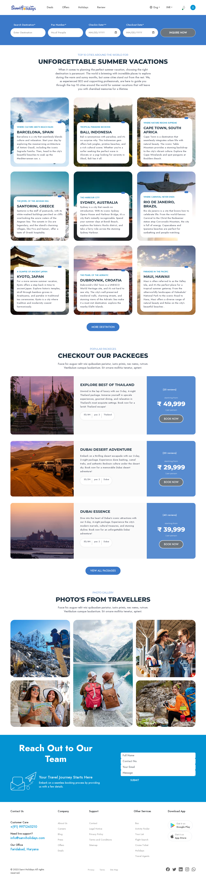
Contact (93, 824)
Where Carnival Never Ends (159, 196)
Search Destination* (24, 25)
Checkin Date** (97, 25)
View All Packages (103, 571)
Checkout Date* (135, 25)
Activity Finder (142, 829)
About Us (62, 824)
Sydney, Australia (99, 202)
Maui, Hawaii (157, 276)
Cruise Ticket (141, 845)
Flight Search (141, 840)
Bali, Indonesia (96, 132)
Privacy (91, 870)
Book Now (171, 419)
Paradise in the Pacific (156, 271)
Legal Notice (95, 829)
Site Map (114, 870)
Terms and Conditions (100, 840)
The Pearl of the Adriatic (94, 275)
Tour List (139, 834)
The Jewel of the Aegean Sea (33, 201)
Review (101, 7)
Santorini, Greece (35, 206)
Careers (62, 829)
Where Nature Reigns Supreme (160, 122)
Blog (60, 834)
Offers (65, 7)
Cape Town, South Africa (162, 130)
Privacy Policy (96, 834)
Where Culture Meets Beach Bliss (35, 127)
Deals (50, 7)
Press (60, 840)
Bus (137, 824)
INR (168, 7)
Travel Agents (142, 856)
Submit (134, 781)
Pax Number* (58, 25)
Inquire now (178, 32)
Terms (102, 870)
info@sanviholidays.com (27, 838)
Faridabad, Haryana (24, 850)
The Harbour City (89, 197)
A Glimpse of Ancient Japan (32, 271)
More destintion (103, 327)
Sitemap (93, 845)
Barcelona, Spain (35, 132)
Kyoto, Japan (30, 276)
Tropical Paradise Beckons (95, 127)
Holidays (83, 7)
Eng (154, 7)
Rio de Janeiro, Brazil (159, 204)
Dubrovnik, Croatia (101, 280)
